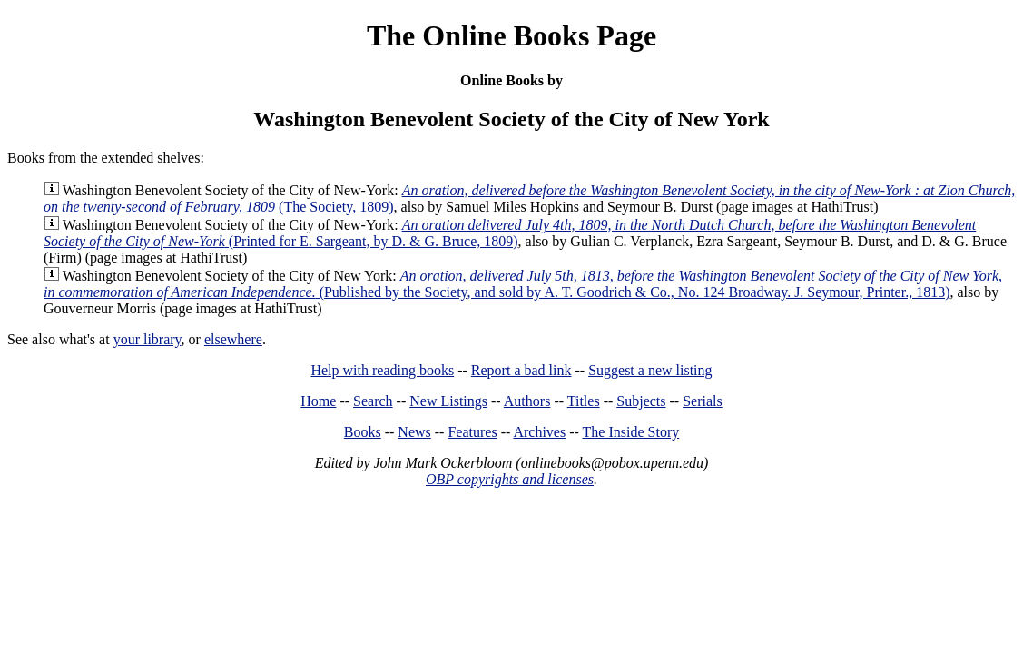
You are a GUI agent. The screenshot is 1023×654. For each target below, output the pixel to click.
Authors (527, 401)
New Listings (448, 401)
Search (373, 401)
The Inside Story (631, 432)
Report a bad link (521, 370)
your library (147, 339)
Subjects (640, 401)
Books (362, 432)
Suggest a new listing (650, 370)
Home (318, 401)
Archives (539, 432)
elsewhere (233, 339)
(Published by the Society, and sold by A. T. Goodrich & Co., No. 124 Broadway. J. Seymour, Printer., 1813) (523, 284)
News (414, 432)
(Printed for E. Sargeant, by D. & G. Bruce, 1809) (510, 233)
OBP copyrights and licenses (510, 479)
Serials (703, 401)
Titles (583, 401)
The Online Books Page (511, 35)
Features (472, 432)
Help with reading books (382, 370)
